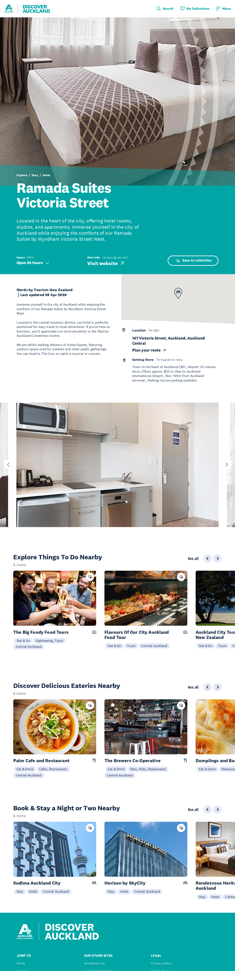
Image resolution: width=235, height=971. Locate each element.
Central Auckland (29, 647)
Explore (22, 175)
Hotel (46, 175)
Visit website (106, 263)
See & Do (23, 641)
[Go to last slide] (8, 464)
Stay (35, 175)
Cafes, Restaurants (53, 769)
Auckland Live (94, 963)
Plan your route (149, 350)
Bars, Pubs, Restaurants (148, 769)
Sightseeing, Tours (49, 641)
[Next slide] (227, 464)
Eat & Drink (25, 769)
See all (193, 558)
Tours (131, 646)
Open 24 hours (33, 262)
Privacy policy (161, 963)
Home (21, 963)
